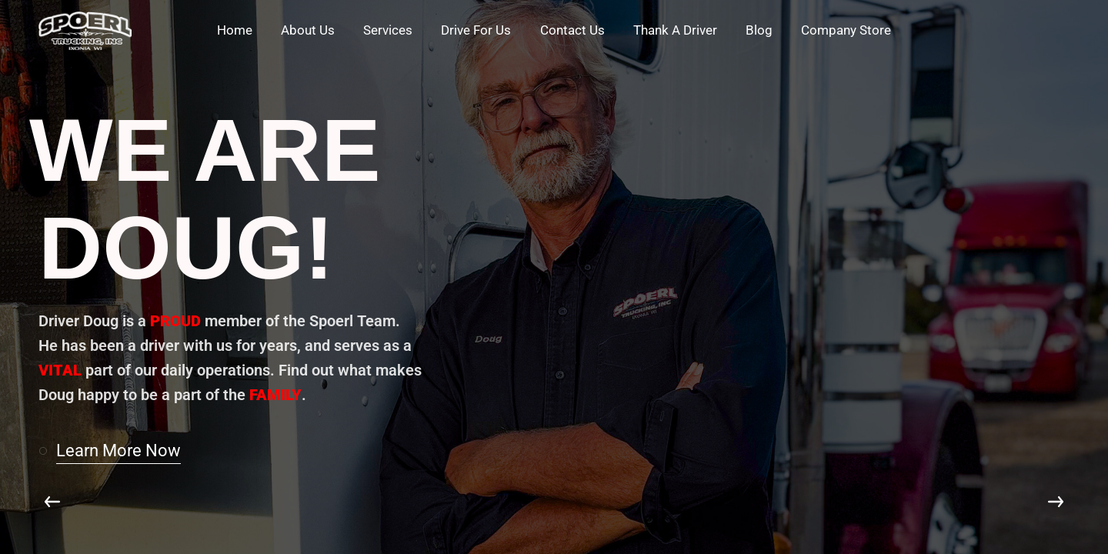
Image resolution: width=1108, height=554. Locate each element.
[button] (116, 451)
